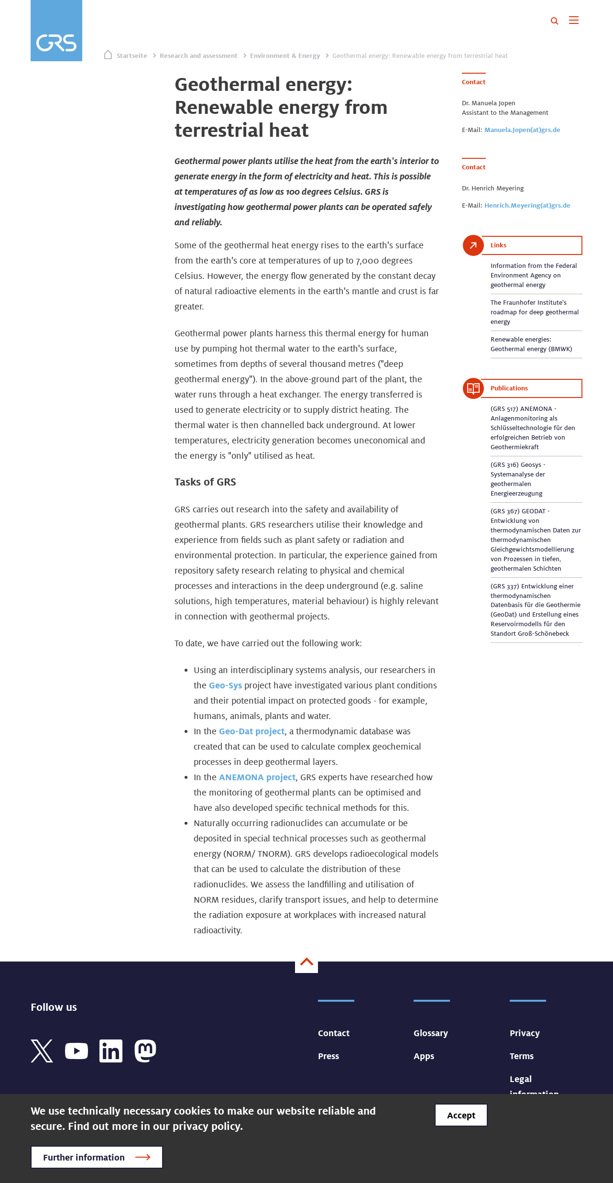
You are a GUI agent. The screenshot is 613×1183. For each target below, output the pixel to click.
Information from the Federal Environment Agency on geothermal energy (534, 275)
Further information (84, 1157)
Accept (461, 1115)
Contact (334, 1033)
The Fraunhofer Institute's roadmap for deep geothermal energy (535, 312)
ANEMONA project (257, 777)
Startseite (132, 55)
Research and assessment (199, 55)
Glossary (431, 1033)
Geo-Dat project (252, 731)
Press (328, 1055)
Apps (424, 1055)
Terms (522, 1055)
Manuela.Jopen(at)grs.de (522, 129)
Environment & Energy (285, 55)
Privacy (525, 1033)
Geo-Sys (225, 685)
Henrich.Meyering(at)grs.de (527, 205)
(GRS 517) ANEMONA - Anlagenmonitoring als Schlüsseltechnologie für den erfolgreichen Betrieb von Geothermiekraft (533, 427)
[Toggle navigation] (573, 21)
